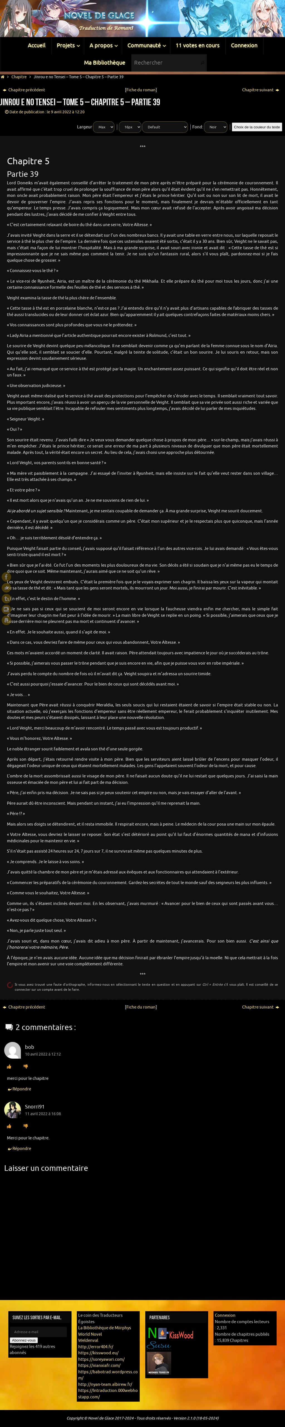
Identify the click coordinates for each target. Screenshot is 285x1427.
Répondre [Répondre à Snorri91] (19, 1149)
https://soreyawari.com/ (101, 1359)
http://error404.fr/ (95, 1347)
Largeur (84, 127)
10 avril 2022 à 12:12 (43, 1054)
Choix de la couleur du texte (257, 127)
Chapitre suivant (260, 90)
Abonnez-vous (24, 1340)
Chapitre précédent (24, 90)
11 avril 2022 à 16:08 (43, 1114)
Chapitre (19, 77)
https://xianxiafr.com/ (99, 1365)
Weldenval (88, 1340)
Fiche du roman (141, 90)
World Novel (90, 1334)
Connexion (225, 1315)
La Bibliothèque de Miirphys (104, 1328)
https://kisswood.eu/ (98, 1353)
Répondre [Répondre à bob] (19, 1089)
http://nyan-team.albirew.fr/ (105, 1384)
